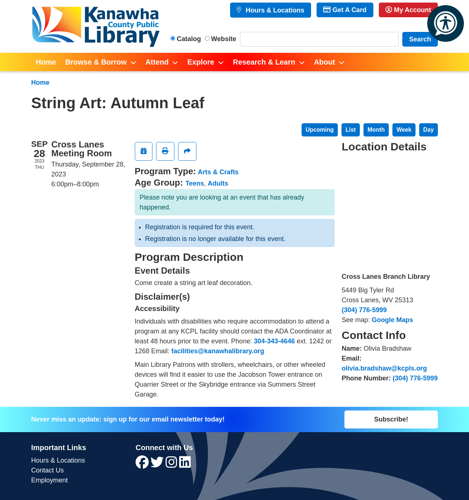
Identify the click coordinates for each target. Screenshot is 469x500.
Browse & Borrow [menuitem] (96, 62)
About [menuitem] (324, 62)
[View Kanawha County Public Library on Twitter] (158, 464)
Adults (218, 183)
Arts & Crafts (218, 172)
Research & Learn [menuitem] (264, 62)
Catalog (189, 39)
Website (223, 39)
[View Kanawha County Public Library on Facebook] (143, 464)
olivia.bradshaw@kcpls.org (384, 368)
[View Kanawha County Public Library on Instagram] (172, 464)
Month (376, 130)
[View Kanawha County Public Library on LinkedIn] (185, 464)
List (351, 130)
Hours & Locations (274, 10)
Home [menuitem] (46, 62)
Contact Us (47, 470)
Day (428, 130)
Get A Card (344, 10)
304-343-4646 (274, 341)
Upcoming (320, 130)
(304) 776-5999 (364, 310)
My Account (408, 10)
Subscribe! (391, 419)
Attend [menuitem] (157, 62)
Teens (194, 183)
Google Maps (392, 320)
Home (40, 82)
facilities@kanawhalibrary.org (217, 351)
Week (403, 130)
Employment (49, 480)
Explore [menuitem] (200, 62)
